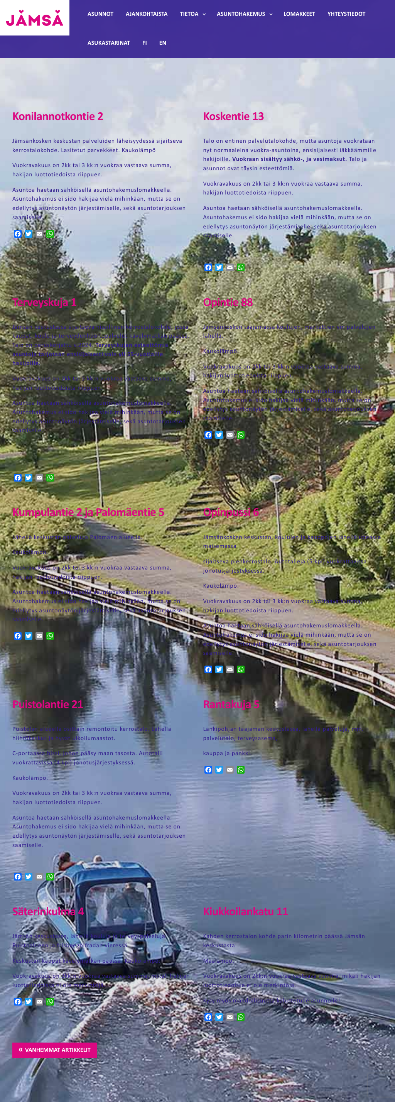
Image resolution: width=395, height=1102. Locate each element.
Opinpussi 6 (231, 513)
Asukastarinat (109, 43)
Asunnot (100, 14)
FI (144, 43)
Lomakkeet (299, 14)
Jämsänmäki (34, 17)
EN (162, 43)
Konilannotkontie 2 (57, 117)
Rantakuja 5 (231, 705)
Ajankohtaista (146, 14)
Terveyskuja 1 (44, 303)
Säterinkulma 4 (48, 912)
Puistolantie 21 (47, 705)
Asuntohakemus (241, 14)
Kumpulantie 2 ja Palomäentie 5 (88, 513)
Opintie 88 (228, 303)
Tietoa (189, 14)
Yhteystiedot (346, 14)
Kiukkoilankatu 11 (245, 912)
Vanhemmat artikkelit (58, 1050)
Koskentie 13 (233, 117)
